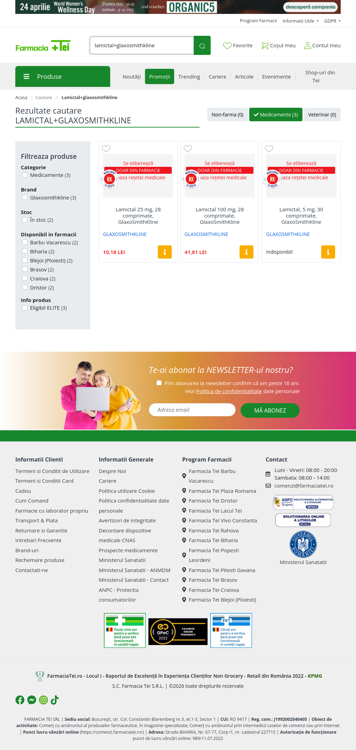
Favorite (237, 45)
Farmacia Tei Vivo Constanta (219, 520)
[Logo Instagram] (43, 699)
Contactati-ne (31, 569)
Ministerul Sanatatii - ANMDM (134, 569)
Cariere (107, 480)
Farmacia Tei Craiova (210, 589)
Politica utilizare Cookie (127, 490)
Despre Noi (112, 470)
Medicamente (50, 174)
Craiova (42, 278)
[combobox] (141, 45)
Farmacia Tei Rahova (210, 530)
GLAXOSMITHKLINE (125, 234)
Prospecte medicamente (128, 550)
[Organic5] (178, 7)
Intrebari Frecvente (38, 540)
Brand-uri (26, 550)
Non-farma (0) (227, 114)
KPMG (315, 675)
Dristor (41, 287)
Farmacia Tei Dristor (209, 500)
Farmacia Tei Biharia (210, 540)
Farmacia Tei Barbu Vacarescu (209, 475)
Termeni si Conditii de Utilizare (52, 470)
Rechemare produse (39, 559)
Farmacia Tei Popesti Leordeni (210, 555)
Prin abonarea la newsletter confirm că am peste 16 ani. (232, 383)
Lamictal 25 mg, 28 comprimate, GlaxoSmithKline (138, 215)
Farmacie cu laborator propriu (51, 510)
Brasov (41, 269)
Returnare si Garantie (41, 530)
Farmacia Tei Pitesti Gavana (218, 569)
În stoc (41, 219)
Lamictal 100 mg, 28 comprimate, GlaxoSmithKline (220, 215)
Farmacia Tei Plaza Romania (219, 490)
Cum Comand (32, 500)
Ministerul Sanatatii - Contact (134, 579)
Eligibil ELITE (48, 307)
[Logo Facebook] (19, 699)
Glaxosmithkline (52, 197)
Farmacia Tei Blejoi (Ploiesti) (219, 599)
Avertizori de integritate (127, 520)
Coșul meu (278, 44)
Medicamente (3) (276, 114)
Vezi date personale (242, 391)
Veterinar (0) (322, 114)
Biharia (42, 251)
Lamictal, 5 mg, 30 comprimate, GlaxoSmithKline (301, 215)
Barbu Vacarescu (53, 242)
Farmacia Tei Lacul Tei (212, 510)
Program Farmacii (258, 20)
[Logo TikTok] (55, 699)
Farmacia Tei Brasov (209, 579)
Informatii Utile (299, 21)
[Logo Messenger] (31, 699)
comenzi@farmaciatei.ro (303, 485)
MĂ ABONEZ (270, 410)
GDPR (331, 21)
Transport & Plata (36, 520)
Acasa (21, 97)
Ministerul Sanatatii (122, 559)
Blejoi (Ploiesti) (51, 260)
